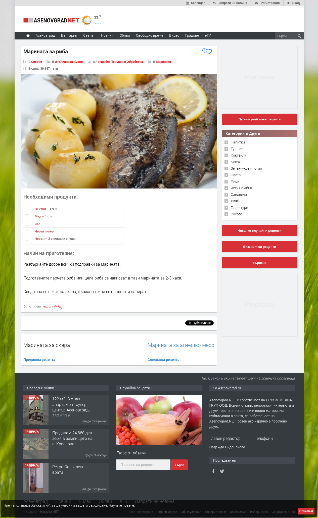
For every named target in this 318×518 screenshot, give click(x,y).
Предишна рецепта (39, 359)
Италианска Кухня (69, 61)
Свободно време (149, 35)
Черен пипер (44, 231)
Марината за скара (46, 344)
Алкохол (238, 161)
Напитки (238, 142)
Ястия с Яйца (241, 187)
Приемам (306, 511)
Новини (107, 35)
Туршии (237, 148)
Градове (192, 35)
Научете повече (121, 505)
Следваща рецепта (163, 359)
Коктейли (238, 155)
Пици (235, 181)
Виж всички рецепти (259, 247)
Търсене (259, 263)
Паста (236, 174)
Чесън (40, 238)
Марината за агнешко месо (181, 345)
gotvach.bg (52, 306)
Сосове (36, 61)
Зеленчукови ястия (246, 168)
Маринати (163, 61)
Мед (38, 216)
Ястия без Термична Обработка (119, 61)
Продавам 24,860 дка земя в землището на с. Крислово (72, 438)
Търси (179, 465)
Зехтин (41, 209)
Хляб (235, 201)
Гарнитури (239, 207)
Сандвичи (239, 194)
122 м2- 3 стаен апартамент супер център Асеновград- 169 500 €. (71, 407)
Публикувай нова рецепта (260, 119)
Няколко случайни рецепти (259, 230)
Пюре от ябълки (131, 452)
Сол (37, 223)
